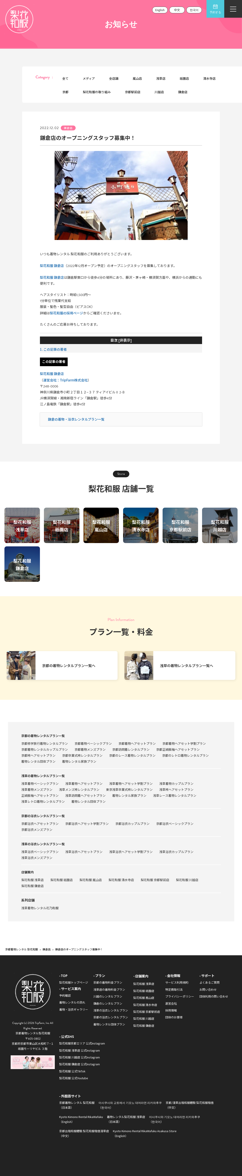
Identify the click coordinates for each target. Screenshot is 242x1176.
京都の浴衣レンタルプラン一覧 (43, 816)
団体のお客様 (174, 1017)
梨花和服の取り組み (97, 92)
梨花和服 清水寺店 (121, 880)
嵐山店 (137, 78)
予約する (215, 9)
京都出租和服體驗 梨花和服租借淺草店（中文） (84, 1133)
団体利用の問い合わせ (213, 996)
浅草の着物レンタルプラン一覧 (43, 776)
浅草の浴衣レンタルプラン (110, 1010)
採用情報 (171, 1010)
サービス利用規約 (176, 982)
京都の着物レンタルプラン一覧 (43, 735)
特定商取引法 (174, 989)
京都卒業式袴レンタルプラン (82, 755)
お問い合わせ (208, 989)
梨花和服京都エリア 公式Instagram (82, 1043)
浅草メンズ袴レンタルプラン (79, 789)
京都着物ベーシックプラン (93, 743)
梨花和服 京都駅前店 (155, 880)
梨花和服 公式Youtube (73, 1078)
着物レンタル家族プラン (79, 761)
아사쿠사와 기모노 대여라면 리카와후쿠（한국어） (174, 1119)
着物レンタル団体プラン (38, 761)
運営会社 (171, 1003)
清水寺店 (209, 78)
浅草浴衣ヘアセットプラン (83, 851)
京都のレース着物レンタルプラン (132, 755)
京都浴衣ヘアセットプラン (40, 823)
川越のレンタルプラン (107, 996)
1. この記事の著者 (53, 349)
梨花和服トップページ (73, 982)
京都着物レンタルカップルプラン (44, 749)
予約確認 (65, 995)
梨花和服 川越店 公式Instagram (79, 1057)
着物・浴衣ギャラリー (73, 1009)
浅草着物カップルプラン (176, 783)
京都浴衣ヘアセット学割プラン (87, 823)
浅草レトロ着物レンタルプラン (43, 801)
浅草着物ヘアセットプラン (83, 783)
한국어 (194, 10)
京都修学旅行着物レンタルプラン (44, 743)
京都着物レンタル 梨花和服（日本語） (76, 1105)
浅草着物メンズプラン (36, 789)
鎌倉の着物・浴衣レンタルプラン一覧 (76, 419)
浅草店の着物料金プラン (109, 989)
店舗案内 (27, 872)
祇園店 (184, 78)
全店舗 (113, 78)
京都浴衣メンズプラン (36, 829)
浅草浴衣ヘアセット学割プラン (131, 851)
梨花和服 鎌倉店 (52, 265)
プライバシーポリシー (179, 996)
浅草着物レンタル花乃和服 (40, 908)
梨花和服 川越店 (187, 880)
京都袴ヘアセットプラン (38, 755)
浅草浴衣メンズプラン (36, 857)
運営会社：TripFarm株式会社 (65, 380)
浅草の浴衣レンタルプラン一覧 (43, 844)
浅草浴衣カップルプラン (176, 851)
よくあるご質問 (209, 982)
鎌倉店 (182, 92)
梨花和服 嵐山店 (90, 880)
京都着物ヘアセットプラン (137, 743)
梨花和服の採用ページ (66, 313)
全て (65, 78)
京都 (65, 92)
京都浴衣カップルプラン (132, 823)
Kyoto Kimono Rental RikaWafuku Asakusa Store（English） (145, 1133)
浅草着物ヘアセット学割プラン (131, 783)
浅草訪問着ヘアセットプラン (85, 795)
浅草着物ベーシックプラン (40, 783)
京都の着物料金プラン (107, 982)
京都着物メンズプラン (90, 749)
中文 (177, 10)
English (160, 10)
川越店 (159, 92)
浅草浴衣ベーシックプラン (40, 851)
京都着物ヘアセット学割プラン (184, 743)
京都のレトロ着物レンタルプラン (185, 755)
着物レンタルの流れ (72, 1002)
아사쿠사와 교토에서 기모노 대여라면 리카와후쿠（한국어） (130, 1105)
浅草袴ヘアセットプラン (176, 789)
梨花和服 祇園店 (61, 880)
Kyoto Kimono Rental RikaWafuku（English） (81, 1119)
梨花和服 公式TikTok (72, 1071)
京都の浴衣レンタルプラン (110, 1017)
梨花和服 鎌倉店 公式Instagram (79, 1064)
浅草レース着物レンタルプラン (174, 795)
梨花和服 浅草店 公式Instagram (79, 1050)
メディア (89, 78)
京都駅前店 (132, 92)
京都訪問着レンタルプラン (131, 749)
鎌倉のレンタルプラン (107, 1003)
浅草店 (160, 78)
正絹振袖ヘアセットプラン (40, 795)
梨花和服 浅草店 (32, 880)
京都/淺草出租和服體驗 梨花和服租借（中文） (190, 1105)
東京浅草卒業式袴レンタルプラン (129, 789)
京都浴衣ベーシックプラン (174, 823)
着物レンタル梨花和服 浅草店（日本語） (126, 1119)
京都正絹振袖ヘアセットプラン (178, 749)
